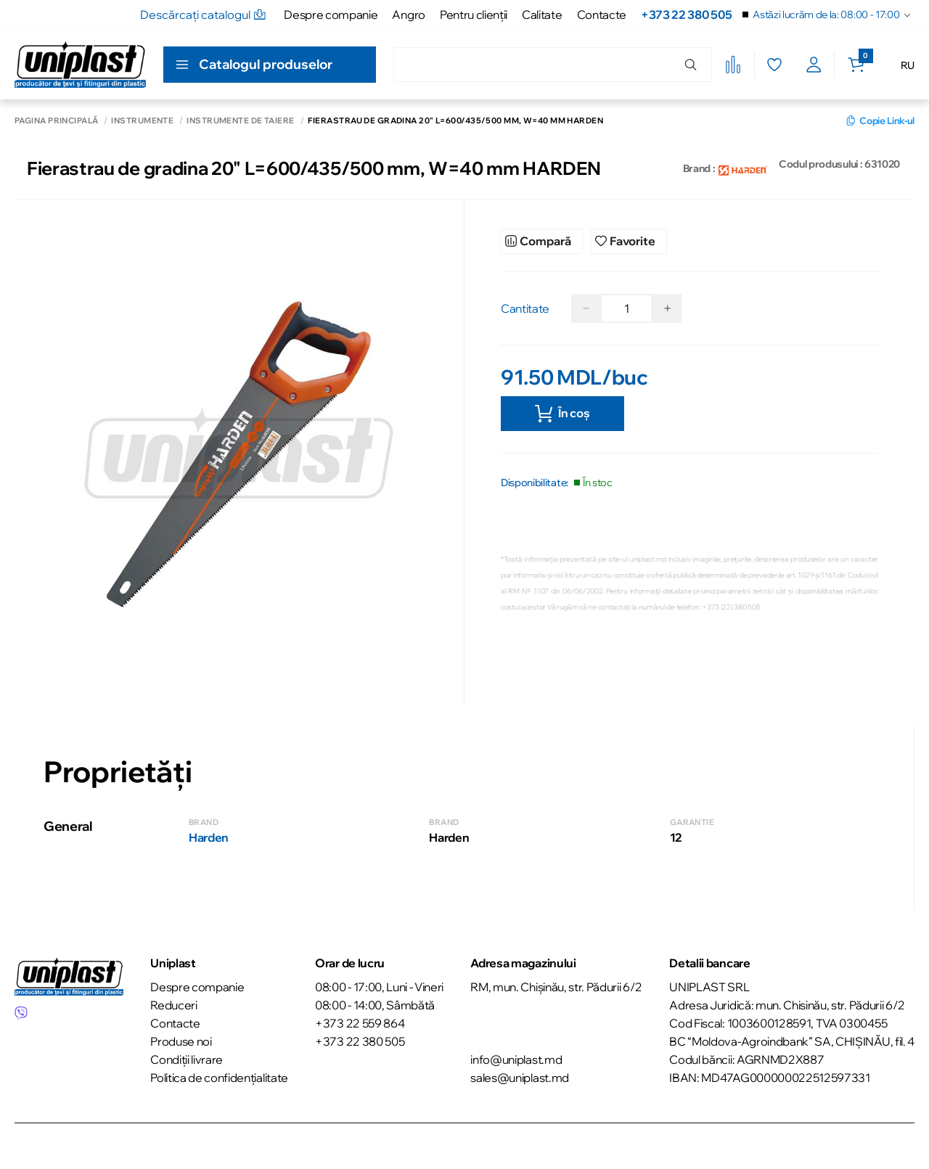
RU (907, 65)
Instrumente (142, 121)
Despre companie (330, 14)
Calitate (542, 14)
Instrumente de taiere (240, 121)
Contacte (601, 14)
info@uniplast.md (516, 1059)
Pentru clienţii (473, 14)
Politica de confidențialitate (219, 1077)
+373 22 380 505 (686, 14)
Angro (408, 14)
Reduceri (173, 1005)
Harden (209, 837)
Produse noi (180, 1041)
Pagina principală (56, 121)
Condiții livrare (186, 1059)
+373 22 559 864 (359, 1023)
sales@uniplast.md (519, 1077)
